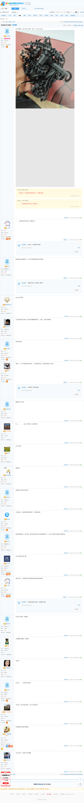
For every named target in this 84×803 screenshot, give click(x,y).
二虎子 (7, 228)
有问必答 (18, 794)
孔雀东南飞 (7, 667)
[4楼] (81, 316)
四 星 (5, 234)
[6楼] (81, 360)
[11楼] (80, 486)
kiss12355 (7, 563)
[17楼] (80, 635)
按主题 (68, 12)
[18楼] (80, 657)
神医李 (7, 519)
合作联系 (43, 794)
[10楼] (80, 464)
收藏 (82, 25)
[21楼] (80, 723)
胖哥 (7, 370)
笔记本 (35, 15)
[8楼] (81, 420)
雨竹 (7, 453)
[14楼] (80, 553)
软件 (29, 15)
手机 (41, 15)
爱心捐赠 (49, 794)
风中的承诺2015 (7, 712)
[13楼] (80, 531)
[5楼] (81, 338)
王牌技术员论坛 (4, 12)
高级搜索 (82, 12)
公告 (10, 15)
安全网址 (7, 36)
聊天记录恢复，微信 (10, 21)
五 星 (5, 42)
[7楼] (81, 382)
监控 (52, 15)
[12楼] (80, 509)
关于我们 (12, 794)
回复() (65, 239)
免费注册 (24, 8)
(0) (69, 217)
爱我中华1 (7, 623)
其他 (67, 15)
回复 (79, 247)
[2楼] (81, 239)
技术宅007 (7, 760)
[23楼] (80, 771)
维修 (20, 15)
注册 (42, 784)
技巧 (15, 15)
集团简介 (37, 794)
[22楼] (80, 745)
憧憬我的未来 (7, 304)
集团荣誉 (30, 794)
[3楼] (81, 278)
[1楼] (81, 217)
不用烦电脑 (7, 431)
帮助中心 (24, 794)
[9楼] (81, 442)
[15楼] (80, 575)
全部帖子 (3, 15)
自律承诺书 (55, 794)
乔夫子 (7, 541)
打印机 (46, 15)
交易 (62, 15)
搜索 (76, 12)
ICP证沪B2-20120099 (42, 799)
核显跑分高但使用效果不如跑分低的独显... (73, 21)
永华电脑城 (7, 475)
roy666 (7, 690)
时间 (7, 266)
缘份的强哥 (7, 409)
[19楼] (80, 679)
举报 (79, 25)
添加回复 (66, 217)
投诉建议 (72, 15)
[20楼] (80, 701)
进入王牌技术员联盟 (39, 8)
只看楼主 (75, 25)
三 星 (5, 459)
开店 (57, 15)
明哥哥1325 (7, 326)
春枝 (7, 645)
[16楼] (80, 597)
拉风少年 (7, 497)
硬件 (25, 15)
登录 (15, 8)
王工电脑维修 (7, 734)
